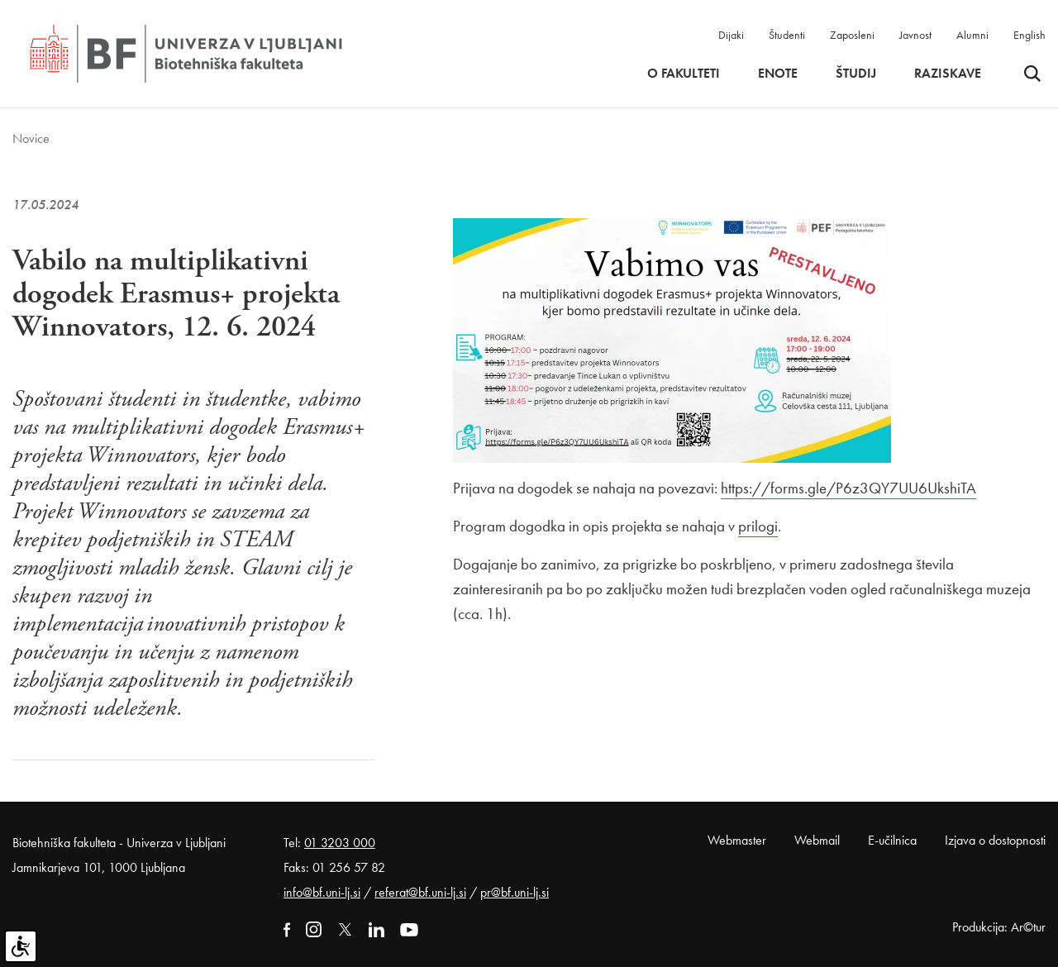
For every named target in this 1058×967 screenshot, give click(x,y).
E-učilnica (892, 840)
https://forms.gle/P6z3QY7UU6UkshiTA (848, 488)
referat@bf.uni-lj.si (420, 892)
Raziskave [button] (947, 73)
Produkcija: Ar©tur (999, 927)
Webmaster (737, 840)
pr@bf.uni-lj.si (514, 892)
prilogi (758, 526)
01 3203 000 (339, 842)
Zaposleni (852, 34)
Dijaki (731, 34)
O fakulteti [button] (683, 73)
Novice (31, 138)
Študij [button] (856, 73)
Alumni (972, 34)
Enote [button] (778, 73)
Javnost (915, 34)
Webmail (817, 840)
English (1029, 34)
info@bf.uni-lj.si (322, 892)
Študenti (787, 34)
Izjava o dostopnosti (995, 840)
